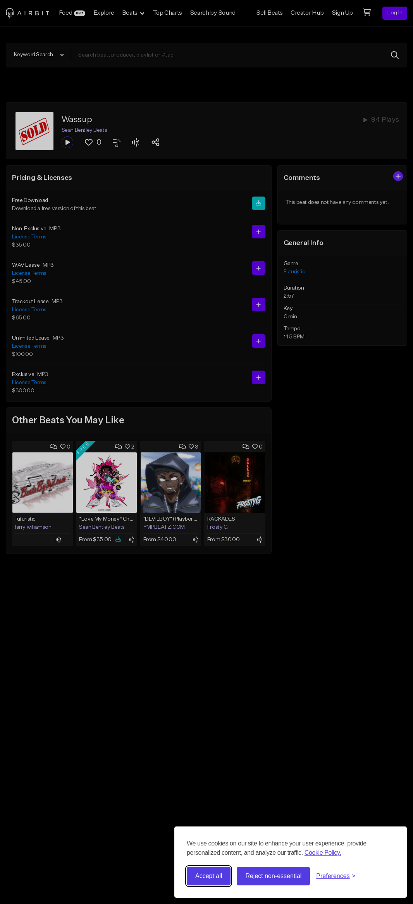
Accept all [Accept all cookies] (208, 876)
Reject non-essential (273, 876)
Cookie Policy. (323, 852)
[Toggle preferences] (335, 876)
